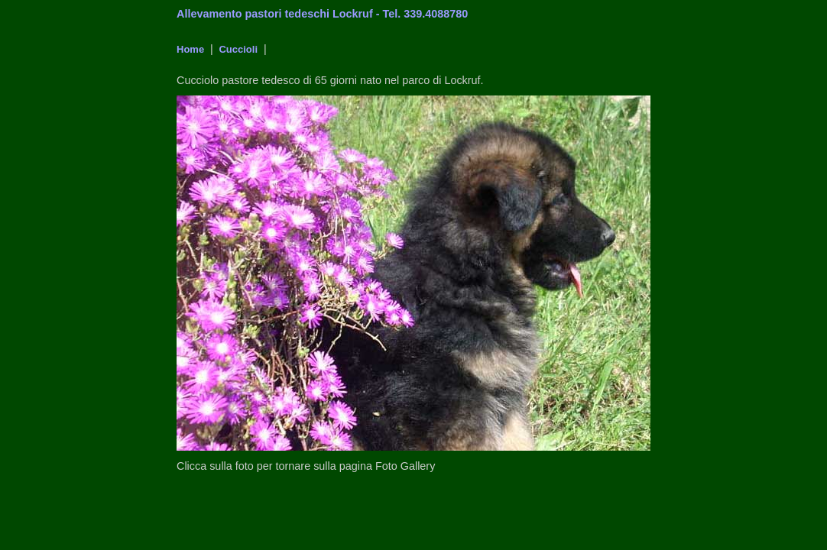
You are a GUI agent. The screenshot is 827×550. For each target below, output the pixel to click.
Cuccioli (237, 49)
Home (190, 49)
